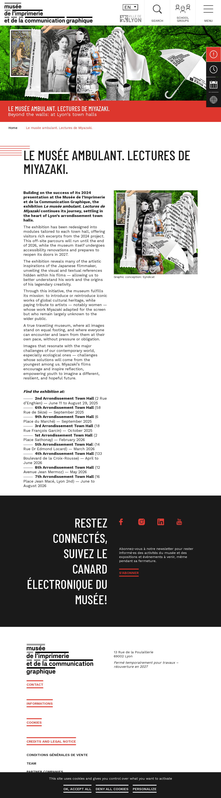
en (131, 7)
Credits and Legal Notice (51, 741)
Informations (40, 703)
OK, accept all (77, 789)
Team (31, 763)
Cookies (34, 722)
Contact (35, 684)
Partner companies (45, 772)
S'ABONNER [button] (129, 573)
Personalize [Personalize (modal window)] (145, 789)
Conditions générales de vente (57, 755)
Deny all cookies (112, 789)
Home (13, 128)
